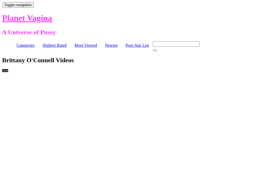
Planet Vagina (27, 18)
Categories (26, 45)
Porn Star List (137, 45)
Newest (111, 45)
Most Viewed (86, 45)
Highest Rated (54, 45)
